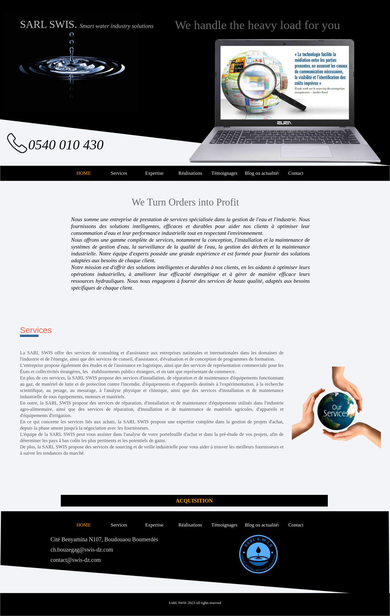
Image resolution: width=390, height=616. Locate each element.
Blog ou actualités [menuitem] (261, 173)
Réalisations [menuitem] (189, 173)
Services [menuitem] (119, 173)
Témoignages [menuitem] (225, 173)
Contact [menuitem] (296, 173)
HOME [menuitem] (83, 173)
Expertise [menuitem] (154, 173)
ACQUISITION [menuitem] (194, 501)
